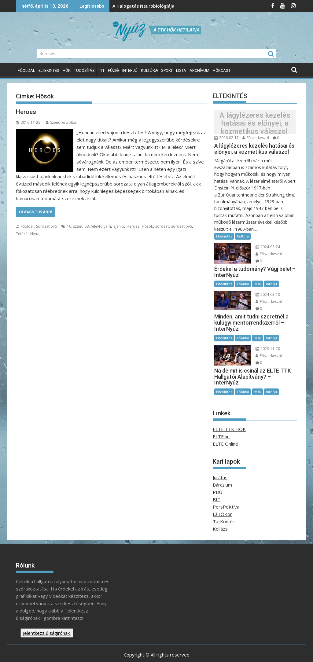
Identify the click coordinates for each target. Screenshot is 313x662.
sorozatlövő (181, 226)
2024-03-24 (266, 246)
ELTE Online (225, 429)
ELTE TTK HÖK (229, 414)
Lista (181, 70)
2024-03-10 (266, 293)
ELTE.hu (221, 421)
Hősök (147, 226)
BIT (216, 484)
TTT (101, 70)
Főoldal (26, 70)
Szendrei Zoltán (61, 122)
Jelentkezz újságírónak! (47, 618)
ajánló (118, 226)
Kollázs (220, 514)
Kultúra (149, 70)
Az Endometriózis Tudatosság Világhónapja (224, 6)
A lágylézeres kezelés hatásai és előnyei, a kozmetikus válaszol (254, 123)
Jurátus (220, 462)
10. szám (74, 226)
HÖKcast (221, 70)
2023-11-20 (266, 340)
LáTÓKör (222, 499)
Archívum (199, 70)
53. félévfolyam (98, 226)
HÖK (67, 70)
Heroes (26, 112)
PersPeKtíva (226, 492)
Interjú (130, 70)
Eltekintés (49, 70)
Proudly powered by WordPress (116, 652)
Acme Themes (216, 652)
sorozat (162, 226)
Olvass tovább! (35, 212)
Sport (167, 70)
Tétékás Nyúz (27, 233)
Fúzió (113, 70)
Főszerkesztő (255, 137)
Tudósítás (84, 70)
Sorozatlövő (46, 226)
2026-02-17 (226, 137)
